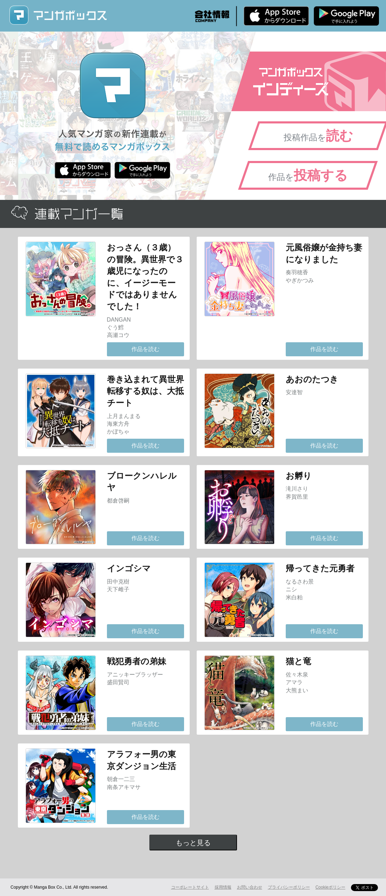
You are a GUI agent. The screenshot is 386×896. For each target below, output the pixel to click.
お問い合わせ (249, 887)
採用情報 (223, 887)
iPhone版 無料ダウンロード (276, 15)
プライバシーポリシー (289, 887)
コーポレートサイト (190, 887)
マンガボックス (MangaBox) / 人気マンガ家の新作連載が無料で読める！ (58, 15)
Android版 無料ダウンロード (346, 15)
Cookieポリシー (330, 887)
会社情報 (212, 16)
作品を (308, 175)
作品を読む (145, 349)
